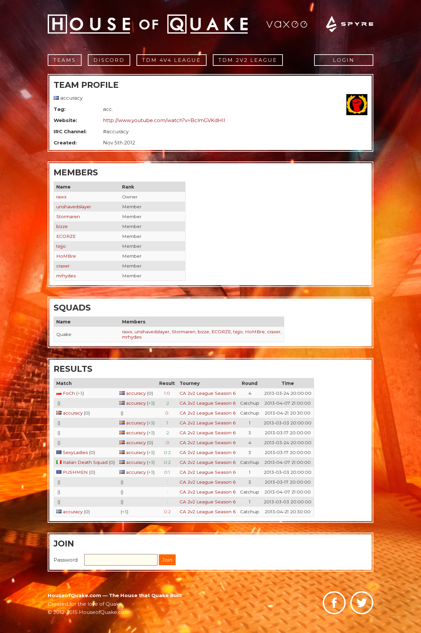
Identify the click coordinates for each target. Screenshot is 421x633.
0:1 (167, 472)
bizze (62, 226)
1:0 (167, 393)
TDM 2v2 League (247, 60)
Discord (109, 60)
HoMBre (66, 256)
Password (66, 560)
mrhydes (66, 275)
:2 (167, 403)
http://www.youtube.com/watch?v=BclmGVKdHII (164, 120)
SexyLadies (75, 452)
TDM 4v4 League (171, 60)
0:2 (167, 452)
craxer (63, 265)
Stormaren (68, 216)
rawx (61, 196)
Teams (64, 60)
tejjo (61, 246)
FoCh (69, 393)
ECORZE (66, 236)
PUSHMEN (75, 472)
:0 (167, 442)
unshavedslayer (73, 206)
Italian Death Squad (85, 462)
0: (167, 413)
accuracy (136, 393)
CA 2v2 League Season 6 (207, 393)
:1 (167, 422)
